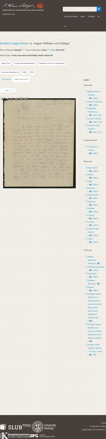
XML (24, 72)
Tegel (90, 239)
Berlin (90, 175)
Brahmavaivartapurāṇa (97, 267)
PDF (32, 72)
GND (23, 49)
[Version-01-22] (9, 14)
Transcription (6, 79)
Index (82, 16)
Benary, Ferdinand (95, 102)
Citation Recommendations (24, 63)
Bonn (90, 181)
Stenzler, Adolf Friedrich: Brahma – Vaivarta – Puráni (95, 348)
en (65, 26)
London (91, 222)
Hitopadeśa (92, 274)
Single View (6, 63)
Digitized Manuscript (21, 79)
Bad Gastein (92, 168)
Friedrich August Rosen (14, 43)
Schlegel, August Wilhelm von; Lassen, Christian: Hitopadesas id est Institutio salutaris (95, 331)
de (98, 16)
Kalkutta (91, 208)
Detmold (91, 188)
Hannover (92, 202)
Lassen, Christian (94, 119)
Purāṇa (91, 287)
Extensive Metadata (10, 72)
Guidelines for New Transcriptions (52, 63)
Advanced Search (70, 16)
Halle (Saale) (93, 195)
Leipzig (91, 215)
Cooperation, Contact (98, 426)
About (103, 423)
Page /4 (8, 90)
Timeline (91, 16)
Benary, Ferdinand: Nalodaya (92, 260)
